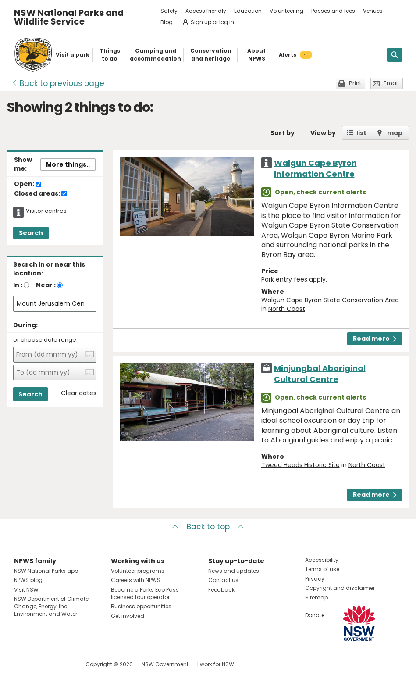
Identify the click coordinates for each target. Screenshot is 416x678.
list (361, 132)
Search (31, 232)
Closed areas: (40, 194)
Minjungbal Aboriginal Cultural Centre (320, 374)
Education (248, 10)
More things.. (68, 164)
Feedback (221, 589)
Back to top (208, 526)
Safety (169, 10)
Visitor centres (46, 211)
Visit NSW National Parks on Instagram (41, 664)
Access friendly (205, 10)
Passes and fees (333, 10)
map (394, 132)
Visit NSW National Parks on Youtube (60, 664)
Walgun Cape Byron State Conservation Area (330, 300)
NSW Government (165, 664)
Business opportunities (141, 606)
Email (391, 83)
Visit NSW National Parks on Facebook (22, 664)
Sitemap (316, 597)
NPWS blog (28, 580)
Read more (374, 338)
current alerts (342, 192)
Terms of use (322, 569)
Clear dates (78, 393)
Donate (314, 615)
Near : (46, 285)
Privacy (314, 578)
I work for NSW (215, 664)
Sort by (282, 132)
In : (17, 285)
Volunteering (286, 10)
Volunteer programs (137, 571)
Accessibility (321, 560)
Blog (166, 22)
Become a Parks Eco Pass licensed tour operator (145, 593)
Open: (27, 184)
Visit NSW (26, 589)
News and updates (233, 571)
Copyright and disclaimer (340, 588)
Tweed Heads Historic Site (300, 464)
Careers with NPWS (135, 580)
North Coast (286, 308)
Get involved (127, 616)
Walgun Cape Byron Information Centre (315, 168)
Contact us (223, 580)
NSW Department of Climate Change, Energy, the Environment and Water (51, 606)
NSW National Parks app (46, 571)
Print (355, 83)
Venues (373, 10)
